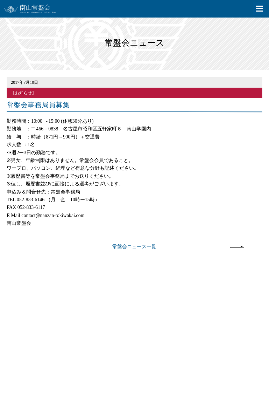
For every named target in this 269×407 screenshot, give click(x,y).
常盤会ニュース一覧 (134, 246)
